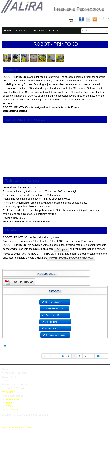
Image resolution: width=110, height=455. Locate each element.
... (57, 356)
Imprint (9, 402)
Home (7, 30)
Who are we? (13, 399)
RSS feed (11, 406)
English (104, 18)
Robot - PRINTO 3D (19, 282)
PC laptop (62, 249)
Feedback (21, 30)
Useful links (12, 409)
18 (98, 356)
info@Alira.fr (8, 391)
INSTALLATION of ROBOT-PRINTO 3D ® (71, 258)
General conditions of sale (16, 427)
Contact (53, 30)
